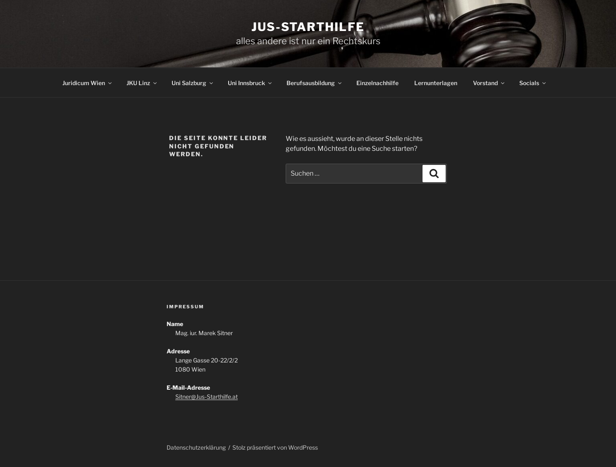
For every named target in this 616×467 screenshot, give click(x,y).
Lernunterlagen (435, 82)
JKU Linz (142, 82)
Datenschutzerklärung (196, 447)
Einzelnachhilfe (377, 82)
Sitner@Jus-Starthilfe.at (206, 396)
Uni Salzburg (193, 82)
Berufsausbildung (315, 82)
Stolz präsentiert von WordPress (275, 447)
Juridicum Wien (87, 82)
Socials (533, 82)
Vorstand (489, 82)
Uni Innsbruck (250, 82)
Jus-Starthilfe (308, 27)
